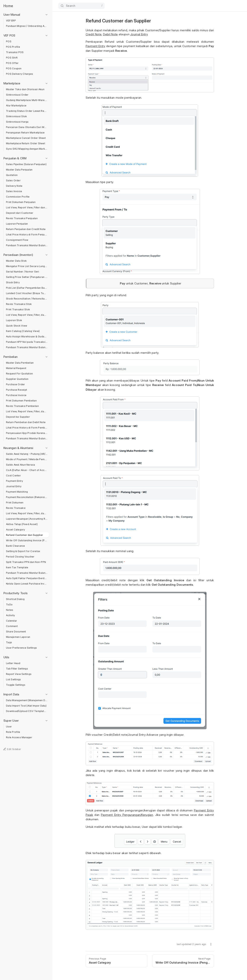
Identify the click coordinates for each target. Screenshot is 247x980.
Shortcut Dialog (15, 599)
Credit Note (94, 34)
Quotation (12, 175)
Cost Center (13, 475)
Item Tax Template (17, 567)
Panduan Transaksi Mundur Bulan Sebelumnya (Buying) (26, 438)
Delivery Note (14, 185)
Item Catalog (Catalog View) (23, 331)
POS (8, 41)
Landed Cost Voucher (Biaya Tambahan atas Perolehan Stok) (26, 293)
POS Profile (13, 46)
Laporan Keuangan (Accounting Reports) (26, 518)
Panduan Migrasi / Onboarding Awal (26, 26)
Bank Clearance (15, 545)
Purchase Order (15, 384)
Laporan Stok (14, 320)
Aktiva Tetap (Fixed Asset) (22, 524)
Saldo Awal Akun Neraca (20, 464)
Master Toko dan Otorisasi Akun (25, 89)
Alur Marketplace (16, 105)
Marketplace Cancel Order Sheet (26, 138)
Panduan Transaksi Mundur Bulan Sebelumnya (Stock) (26, 347)
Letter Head (13, 663)
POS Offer (12, 63)
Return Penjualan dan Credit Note (26, 229)
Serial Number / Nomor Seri (22, 271)
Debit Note (110, 34)
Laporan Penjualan (17, 223)
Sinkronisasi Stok (16, 116)
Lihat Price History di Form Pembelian (26, 427)
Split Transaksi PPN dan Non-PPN (26, 562)
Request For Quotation (19, 373)
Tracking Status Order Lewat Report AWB (26, 110)
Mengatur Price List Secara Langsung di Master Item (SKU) (26, 266)
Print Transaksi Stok (18, 309)
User (9, 726)
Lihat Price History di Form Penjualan (26, 234)
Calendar (11, 620)
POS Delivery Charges (19, 73)
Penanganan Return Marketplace (25, 132)
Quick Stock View (16, 325)
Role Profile (13, 732)
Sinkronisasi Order (17, 94)
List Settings (13, 679)
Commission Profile (18, 196)
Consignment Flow (17, 239)
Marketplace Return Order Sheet (25, 143)
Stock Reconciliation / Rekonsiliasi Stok (26, 298)
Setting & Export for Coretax (23, 551)
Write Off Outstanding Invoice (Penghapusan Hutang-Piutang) (26, 540)
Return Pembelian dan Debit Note (26, 422)
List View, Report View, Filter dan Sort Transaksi (26, 207)
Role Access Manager (19, 737)
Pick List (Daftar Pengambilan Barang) (26, 287)
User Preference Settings (21, 647)
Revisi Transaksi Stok (19, 304)
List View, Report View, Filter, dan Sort (26, 314)
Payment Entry (14, 480)
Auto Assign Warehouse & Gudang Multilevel (26, 336)
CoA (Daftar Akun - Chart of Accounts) (26, 470)
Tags (9, 642)
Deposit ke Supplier (18, 416)
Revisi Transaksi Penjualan (22, 218)
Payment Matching (17, 491)
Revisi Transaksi (15, 508)
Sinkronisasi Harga (17, 121)
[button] (211, 945)
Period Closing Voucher (20, 556)
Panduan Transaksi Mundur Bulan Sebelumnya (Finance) (26, 572)
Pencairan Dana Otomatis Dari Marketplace (26, 127)
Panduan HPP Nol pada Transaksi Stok (26, 341)
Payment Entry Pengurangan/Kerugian (127, 815)
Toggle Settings (15, 684)
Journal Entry (13, 486)
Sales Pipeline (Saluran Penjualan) (26, 164)
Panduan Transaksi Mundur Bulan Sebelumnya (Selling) (26, 245)
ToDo (9, 604)
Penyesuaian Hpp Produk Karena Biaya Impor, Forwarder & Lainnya (26, 433)
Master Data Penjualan (19, 169)
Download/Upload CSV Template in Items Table (26, 711)
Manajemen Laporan (18, 637)
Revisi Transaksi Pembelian (22, 406)
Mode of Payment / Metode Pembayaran (26, 459)
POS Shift (12, 57)
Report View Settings (18, 674)
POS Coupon (14, 68)
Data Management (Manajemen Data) (26, 700)
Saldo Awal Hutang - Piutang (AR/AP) (26, 453)
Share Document (16, 631)
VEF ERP (11, 20)
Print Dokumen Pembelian (21, 400)
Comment (12, 626)
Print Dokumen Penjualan (21, 202)
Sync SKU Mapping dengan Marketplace (26, 148)
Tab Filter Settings (17, 668)
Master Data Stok (16, 260)
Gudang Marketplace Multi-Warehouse (26, 100)
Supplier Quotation (17, 379)
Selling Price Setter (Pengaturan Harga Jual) (26, 277)
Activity (10, 615)
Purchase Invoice (16, 395)
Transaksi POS (15, 52)
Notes (9, 609)
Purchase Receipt (16, 389)
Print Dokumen (14, 502)
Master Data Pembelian (20, 362)
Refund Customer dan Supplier (24, 535)
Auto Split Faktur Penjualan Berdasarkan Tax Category (26, 578)
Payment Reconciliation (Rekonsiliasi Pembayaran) (26, 497)
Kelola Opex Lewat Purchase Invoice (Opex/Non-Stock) (26, 583)
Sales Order (13, 180)
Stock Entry (13, 282)
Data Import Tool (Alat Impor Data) (26, 705)
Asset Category (15, 529)
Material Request (16, 368)
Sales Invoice (14, 191)
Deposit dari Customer (19, 212)
